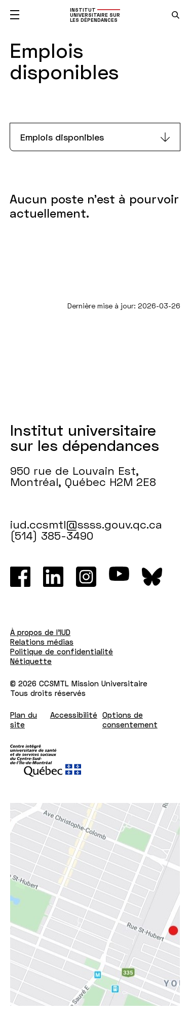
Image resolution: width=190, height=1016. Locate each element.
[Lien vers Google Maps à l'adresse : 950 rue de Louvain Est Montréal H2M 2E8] (95, 904)
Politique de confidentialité (61, 651)
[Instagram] (86, 577)
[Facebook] (20, 577)
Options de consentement (130, 719)
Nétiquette (31, 660)
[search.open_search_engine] (175, 15)
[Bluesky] (152, 577)
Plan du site (23, 719)
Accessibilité (73, 714)
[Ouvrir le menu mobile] (14, 14)
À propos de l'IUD (40, 632)
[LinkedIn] (53, 577)
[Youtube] (119, 577)
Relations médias (41, 641)
